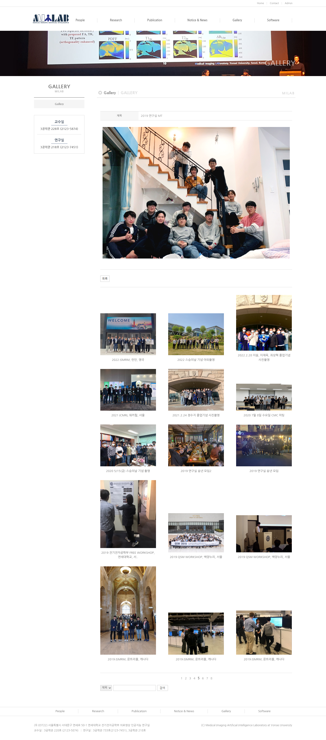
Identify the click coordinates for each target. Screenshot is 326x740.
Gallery (59, 103)
